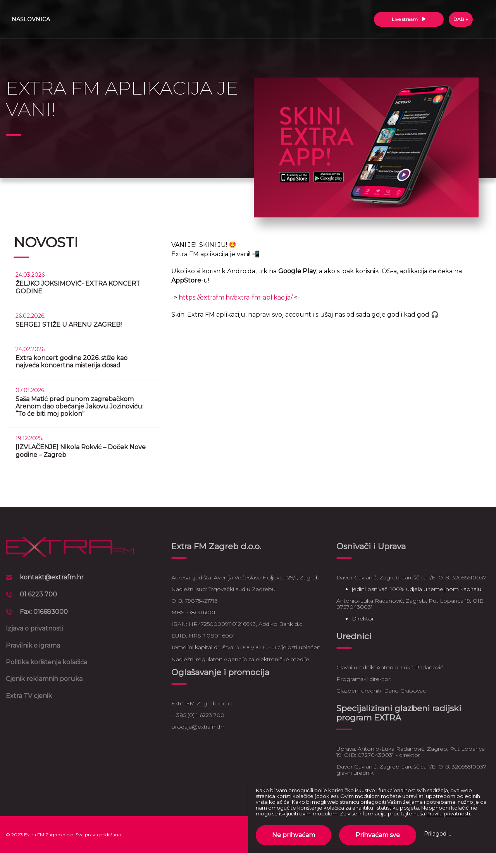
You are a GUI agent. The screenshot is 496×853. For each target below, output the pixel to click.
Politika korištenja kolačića (46, 662)
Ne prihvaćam (293, 835)
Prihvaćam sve (377, 835)
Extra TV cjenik (29, 696)
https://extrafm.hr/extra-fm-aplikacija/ (236, 297)
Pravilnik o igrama (33, 645)
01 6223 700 (38, 594)
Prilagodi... (437, 834)
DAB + (460, 19)
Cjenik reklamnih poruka (44, 678)
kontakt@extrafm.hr (52, 577)
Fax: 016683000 (44, 611)
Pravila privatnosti (448, 813)
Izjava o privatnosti (34, 628)
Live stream (409, 19)
